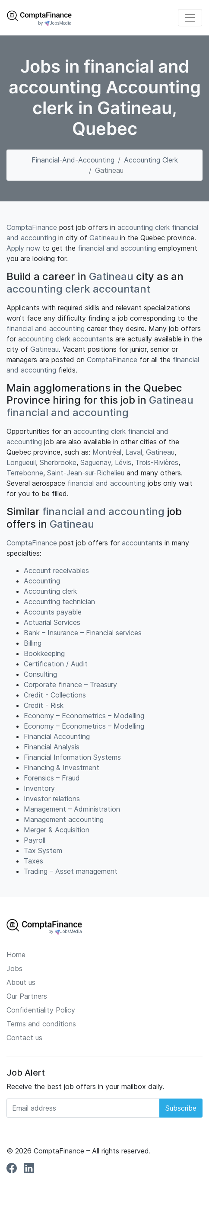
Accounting (42, 580)
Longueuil (21, 462)
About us (20, 982)
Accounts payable (53, 612)
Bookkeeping (44, 653)
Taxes (33, 861)
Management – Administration (72, 809)
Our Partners (26, 996)
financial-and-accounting (73, 160)
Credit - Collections (55, 695)
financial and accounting (117, 248)
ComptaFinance (31, 227)
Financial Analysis (51, 746)
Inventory (39, 788)
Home (15, 954)
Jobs (14, 968)
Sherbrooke (58, 462)
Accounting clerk (151, 160)
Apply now (23, 248)
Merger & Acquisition (56, 829)
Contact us (24, 1037)
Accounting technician (59, 601)
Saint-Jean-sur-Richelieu (85, 472)
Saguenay (95, 462)
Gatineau (103, 237)
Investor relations (52, 798)
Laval (133, 452)
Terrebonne (24, 472)
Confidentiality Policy (40, 1010)
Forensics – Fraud (52, 778)
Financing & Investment (61, 767)
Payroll (34, 840)
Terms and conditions (41, 1023)
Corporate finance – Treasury (70, 684)
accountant (121, 289)
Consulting (40, 674)
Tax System (43, 850)
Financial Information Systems (72, 757)
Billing (32, 643)
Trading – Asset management (70, 871)
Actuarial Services (52, 622)
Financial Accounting (57, 736)
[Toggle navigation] (190, 17)
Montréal (106, 452)
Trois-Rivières (156, 462)
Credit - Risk (43, 705)
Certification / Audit (56, 663)
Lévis (123, 462)
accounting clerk (143, 227)
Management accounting (64, 819)
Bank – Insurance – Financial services (83, 632)
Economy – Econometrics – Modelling (84, 715)
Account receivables (56, 570)
